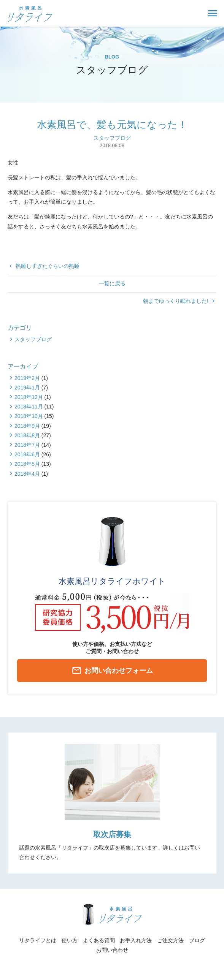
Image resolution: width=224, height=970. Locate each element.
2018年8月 (27, 435)
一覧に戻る (112, 283)
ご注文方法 (170, 940)
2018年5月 (27, 464)
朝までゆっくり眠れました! (179, 301)
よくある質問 (99, 940)
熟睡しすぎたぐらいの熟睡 (43, 266)
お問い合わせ (112, 950)
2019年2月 (27, 378)
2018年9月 (27, 426)
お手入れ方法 (136, 940)
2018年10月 (28, 416)
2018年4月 (27, 474)
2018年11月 (28, 407)
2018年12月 (28, 397)
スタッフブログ (112, 138)
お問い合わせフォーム (112, 671)
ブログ (197, 940)
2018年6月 (27, 454)
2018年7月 (27, 445)
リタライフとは (37, 940)
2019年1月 (27, 388)
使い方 (70, 940)
